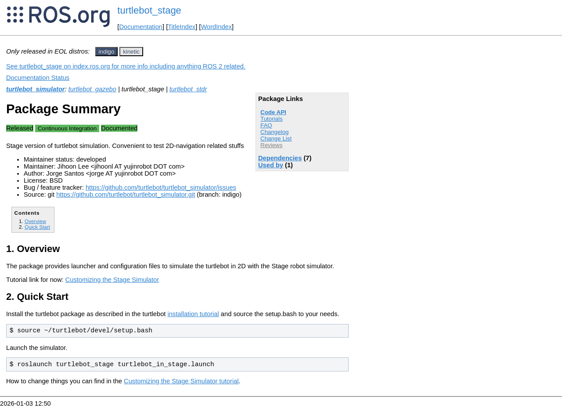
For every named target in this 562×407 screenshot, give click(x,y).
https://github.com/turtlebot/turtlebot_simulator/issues (161, 187)
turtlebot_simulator (35, 89)
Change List (276, 138)
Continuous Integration (67, 128)
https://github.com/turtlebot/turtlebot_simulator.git (125, 194)
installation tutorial (193, 313)
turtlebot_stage (149, 10)
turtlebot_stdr (188, 89)
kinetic (131, 51)
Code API (273, 112)
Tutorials (271, 118)
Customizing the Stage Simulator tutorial (181, 381)
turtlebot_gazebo (92, 89)
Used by (270, 165)
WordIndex (216, 26)
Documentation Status (37, 77)
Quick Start (37, 227)
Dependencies (280, 158)
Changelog (274, 132)
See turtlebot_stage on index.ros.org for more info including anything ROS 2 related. (125, 66)
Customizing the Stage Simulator (112, 279)
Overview (35, 221)
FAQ (266, 125)
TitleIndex (181, 26)
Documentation (140, 26)
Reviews (271, 145)
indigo (107, 51)
